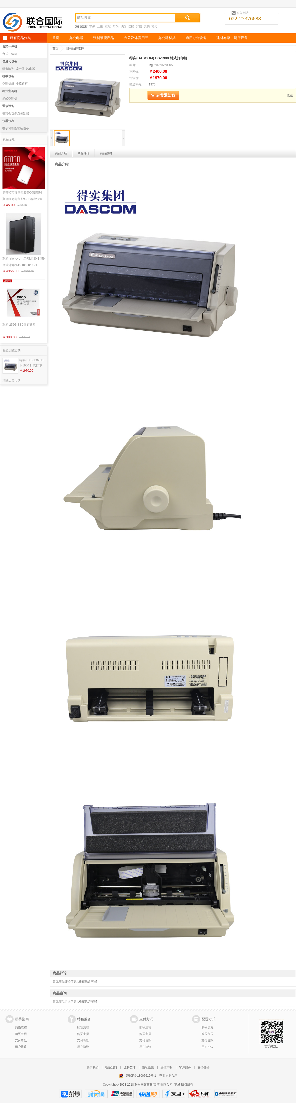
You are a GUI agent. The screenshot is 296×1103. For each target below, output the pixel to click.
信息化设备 (9, 61)
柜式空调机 (9, 91)
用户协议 (21, 1047)
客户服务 (185, 1067)
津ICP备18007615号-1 (141, 1075)
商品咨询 (106, 153)
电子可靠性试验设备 (15, 128)
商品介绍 (61, 153)
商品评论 (84, 153)
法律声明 (166, 1067)
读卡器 (20, 69)
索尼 (108, 26)
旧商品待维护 (75, 48)
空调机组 (8, 83)
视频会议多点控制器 (15, 113)
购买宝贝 (21, 1034)
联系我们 (111, 1067)
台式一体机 (9, 46)
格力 (154, 26)
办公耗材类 (167, 38)
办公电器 (76, 38)
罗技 (139, 26)
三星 (100, 26)
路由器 (30, 69)
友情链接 (203, 1067)
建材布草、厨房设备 (232, 38)
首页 (55, 38)
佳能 (131, 26)
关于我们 (93, 1067)
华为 (116, 26)
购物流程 (21, 1027)
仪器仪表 (8, 121)
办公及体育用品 (136, 38)
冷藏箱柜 (22, 83)
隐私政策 (148, 1067)
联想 (123, 26)
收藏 (290, 95)
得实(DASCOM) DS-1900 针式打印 (31, 362)
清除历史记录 (11, 380)
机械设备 (8, 76)
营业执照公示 (168, 1075)
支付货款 (21, 1040)
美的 (147, 26)
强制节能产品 (103, 38)
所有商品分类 (20, 38)
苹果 (92, 26)
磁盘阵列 (8, 69)
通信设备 (8, 106)
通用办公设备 (196, 38)
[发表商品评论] (87, 981)
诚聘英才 (130, 1067)
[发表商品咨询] (87, 1001)
